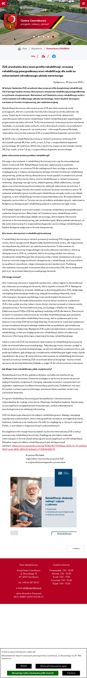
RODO (24, 666)
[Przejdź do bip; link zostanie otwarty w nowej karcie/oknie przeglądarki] (33, 56)
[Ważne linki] (3, 3)
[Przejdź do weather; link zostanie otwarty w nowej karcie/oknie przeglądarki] (43, 56)
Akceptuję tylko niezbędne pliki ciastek (33, 673)
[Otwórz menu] (83, 3)
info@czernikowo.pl (32, 588)
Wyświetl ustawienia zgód (53, 666)
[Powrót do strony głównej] (22, 48)
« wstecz (76, 548)
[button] (43, 535)
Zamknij (71, 673)
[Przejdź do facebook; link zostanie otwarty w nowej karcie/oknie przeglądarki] (54, 56)
